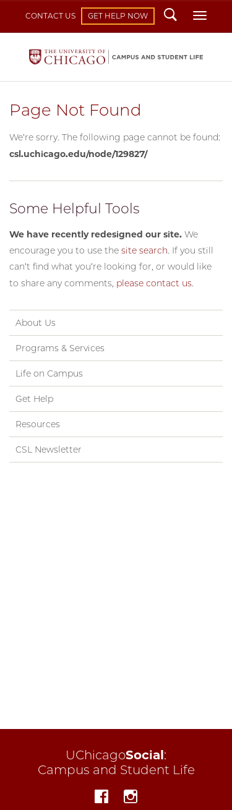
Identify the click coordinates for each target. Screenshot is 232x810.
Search (170, 16)
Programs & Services (60, 348)
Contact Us (50, 15)
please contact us (154, 283)
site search (144, 250)
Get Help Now (118, 15)
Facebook (101, 798)
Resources (37, 424)
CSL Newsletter (48, 449)
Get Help (34, 398)
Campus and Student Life (116, 57)
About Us (35, 322)
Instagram (130, 798)
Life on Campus (49, 373)
